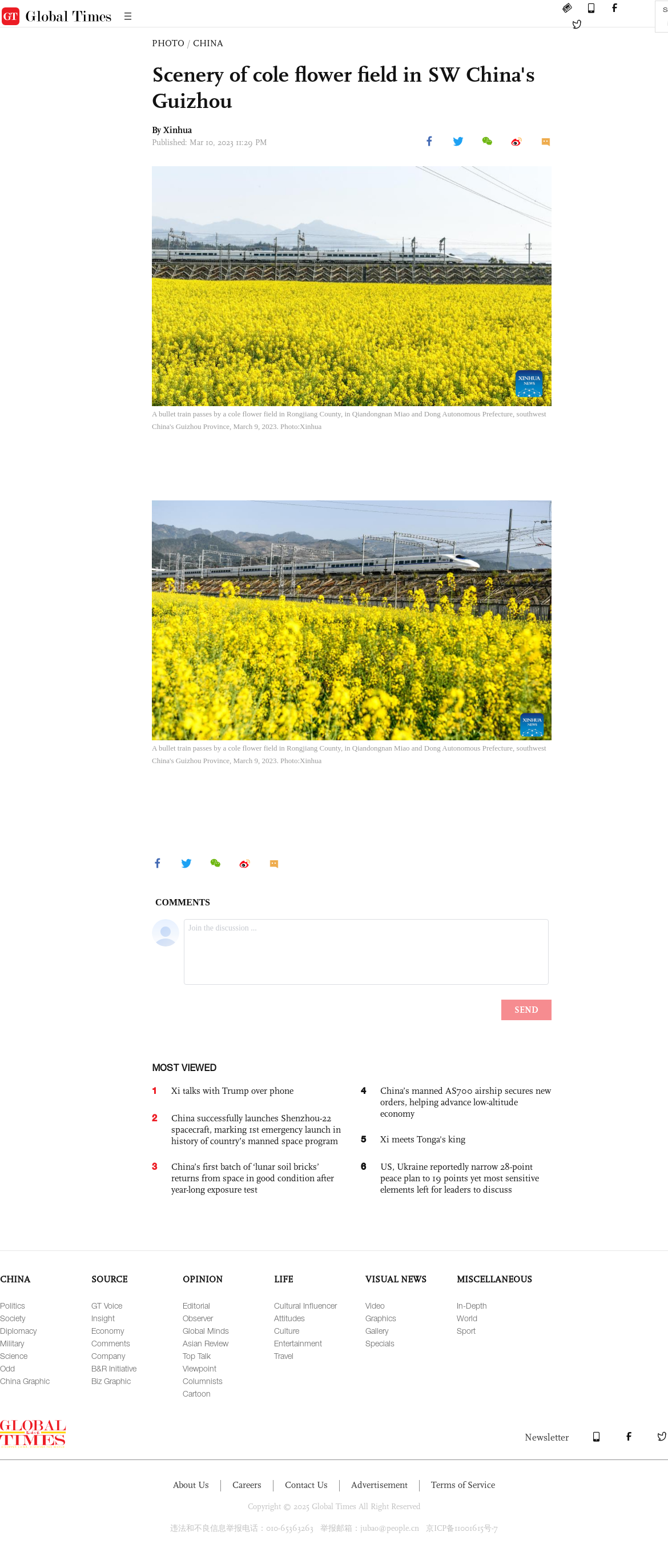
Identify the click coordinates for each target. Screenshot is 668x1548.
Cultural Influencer (305, 1305)
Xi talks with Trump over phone (232, 1090)
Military (12, 1343)
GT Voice (106, 1305)
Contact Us (306, 1484)
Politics (12, 1305)
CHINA (208, 43)
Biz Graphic (111, 1381)
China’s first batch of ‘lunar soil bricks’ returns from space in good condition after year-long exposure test (252, 1178)
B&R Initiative (113, 1368)
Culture (286, 1331)
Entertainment (298, 1343)
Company (108, 1356)
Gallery (376, 1331)
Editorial (196, 1305)
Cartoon (197, 1393)
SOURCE (109, 1279)
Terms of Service (463, 1484)
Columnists (203, 1381)
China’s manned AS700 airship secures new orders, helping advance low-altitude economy (465, 1102)
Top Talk (197, 1356)
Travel (283, 1356)
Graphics (380, 1318)
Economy (107, 1331)
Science (13, 1356)
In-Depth (472, 1305)
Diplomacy (18, 1331)
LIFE (283, 1279)
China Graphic (25, 1381)
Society (12, 1318)
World (467, 1318)
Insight (103, 1318)
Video (375, 1305)
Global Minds (206, 1331)
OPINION (203, 1279)
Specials (380, 1343)
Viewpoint (199, 1368)
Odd (7, 1368)
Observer (198, 1318)
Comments (110, 1343)
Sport (466, 1331)
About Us (191, 1484)
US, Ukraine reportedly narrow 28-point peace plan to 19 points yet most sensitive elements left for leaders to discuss (459, 1178)
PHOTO (168, 43)
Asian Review (205, 1343)
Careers (246, 1484)
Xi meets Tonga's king (422, 1139)
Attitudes (289, 1318)
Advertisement (379, 1484)
